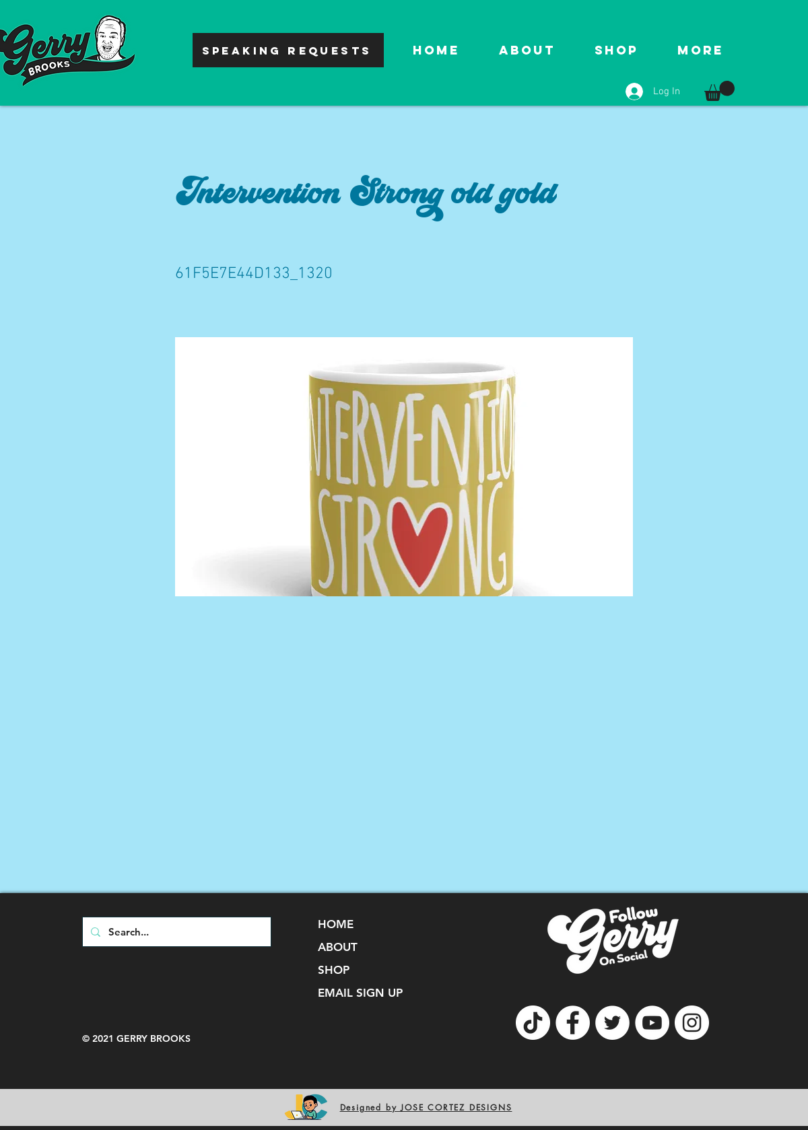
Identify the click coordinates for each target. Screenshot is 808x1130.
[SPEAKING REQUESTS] (288, 50)
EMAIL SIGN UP (360, 992)
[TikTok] (533, 1022)
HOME (336, 924)
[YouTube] (652, 1022)
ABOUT (338, 947)
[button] (719, 91)
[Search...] (175, 931)
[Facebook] (573, 1022)
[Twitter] (612, 1022)
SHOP (333, 970)
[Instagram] (692, 1022)
